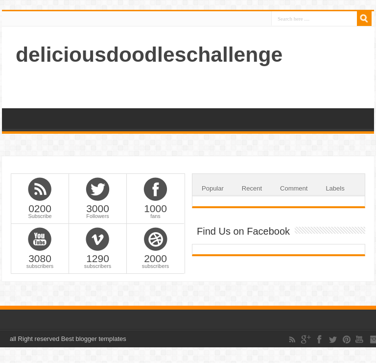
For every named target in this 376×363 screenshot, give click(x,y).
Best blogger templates (93, 338)
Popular (213, 188)
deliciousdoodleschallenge (149, 54)
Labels (335, 188)
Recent (252, 188)
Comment (293, 188)
